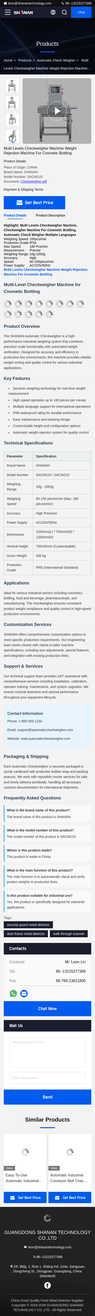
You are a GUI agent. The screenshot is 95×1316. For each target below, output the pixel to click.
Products (24, 60)
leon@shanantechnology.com (27, 3)
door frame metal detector (26, 934)
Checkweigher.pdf (34, 181)
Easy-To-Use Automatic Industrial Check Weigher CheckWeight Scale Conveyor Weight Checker (22, 1178)
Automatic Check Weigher (56, 60)
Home (8, 60)
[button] (13, 142)
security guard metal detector (28, 925)
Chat (81, 12)
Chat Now (47, 1008)
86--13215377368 (76, 3)
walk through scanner (68, 934)
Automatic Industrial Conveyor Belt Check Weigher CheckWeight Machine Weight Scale (69, 1178)
